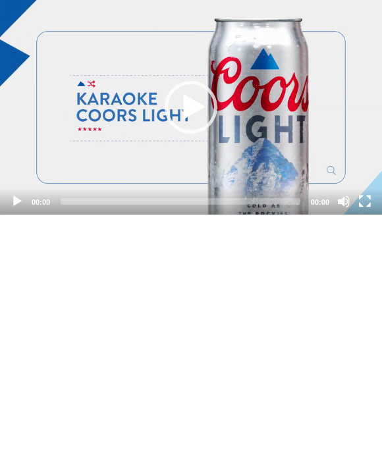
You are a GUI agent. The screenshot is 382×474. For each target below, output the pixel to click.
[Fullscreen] (364, 201)
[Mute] (343, 201)
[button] (191, 107)
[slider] (180, 201)
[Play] (17, 201)
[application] (191, 107)
